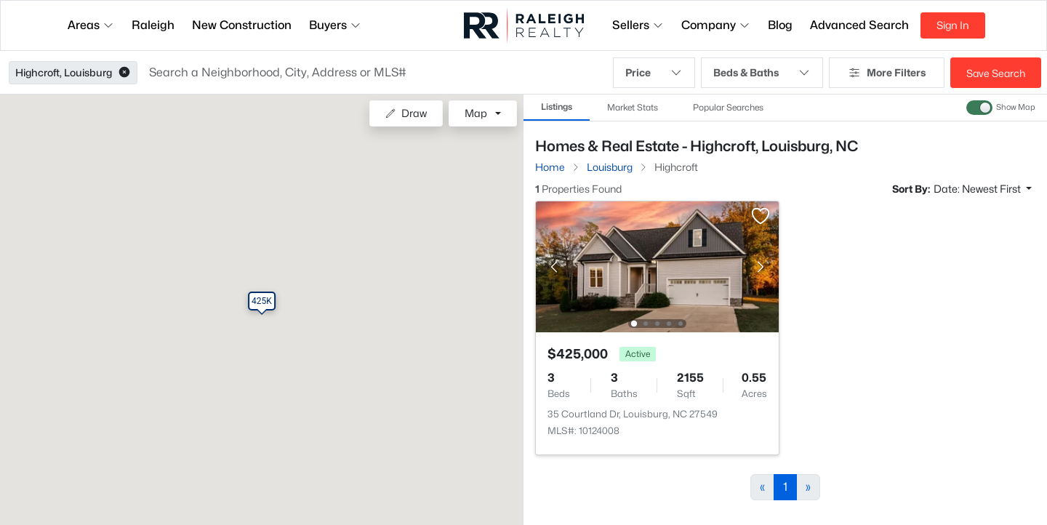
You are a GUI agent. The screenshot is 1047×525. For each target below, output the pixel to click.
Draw (406, 113)
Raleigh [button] (153, 25)
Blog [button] (780, 25)
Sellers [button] (638, 25)
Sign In (952, 25)
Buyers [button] (335, 25)
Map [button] (476, 113)
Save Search (995, 73)
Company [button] (715, 25)
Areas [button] (91, 25)
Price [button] (654, 72)
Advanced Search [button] (859, 25)
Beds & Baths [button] (762, 72)
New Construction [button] (242, 25)
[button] (124, 72)
